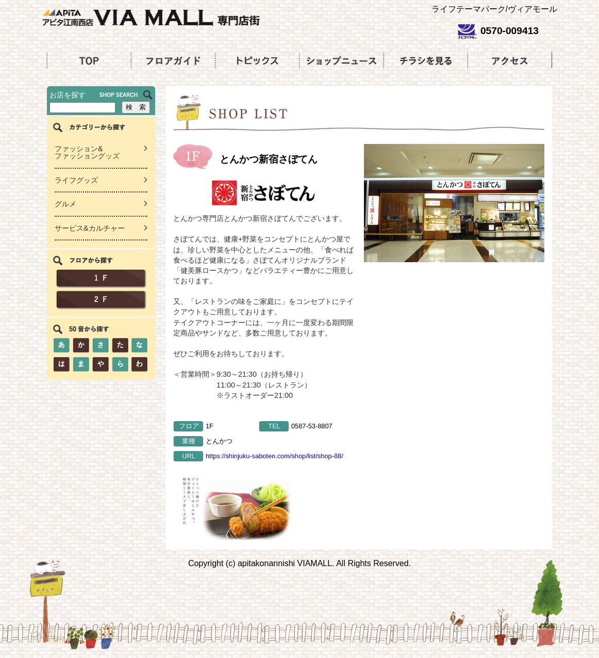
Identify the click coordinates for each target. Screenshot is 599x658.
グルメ (65, 203)
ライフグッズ (76, 180)
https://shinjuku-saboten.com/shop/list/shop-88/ (274, 456)
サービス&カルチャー (90, 228)
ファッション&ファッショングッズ (87, 152)
